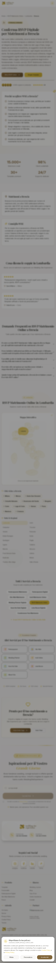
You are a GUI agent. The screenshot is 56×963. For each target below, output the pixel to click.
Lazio (31, 523)
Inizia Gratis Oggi (20, 730)
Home (3, 16)
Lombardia (28, 16)
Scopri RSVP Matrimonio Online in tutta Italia (28, 620)
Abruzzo (32, 549)
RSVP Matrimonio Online (15, 16)
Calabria (32, 544)
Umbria (32, 553)
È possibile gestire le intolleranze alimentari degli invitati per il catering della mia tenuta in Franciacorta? (28, 360)
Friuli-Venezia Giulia (9, 553)
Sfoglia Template (33, 75)
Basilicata (6, 558)
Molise (32, 558)
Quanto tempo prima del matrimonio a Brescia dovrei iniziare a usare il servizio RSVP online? (28, 376)
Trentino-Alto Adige (9, 562)
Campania (6, 527)
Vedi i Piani (38, 730)
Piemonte (33, 531)
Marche (5, 549)
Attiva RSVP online (12, 75)
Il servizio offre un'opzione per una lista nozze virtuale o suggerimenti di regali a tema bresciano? (28, 368)
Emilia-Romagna (8, 536)
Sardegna (6, 540)
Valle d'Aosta (34, 562)
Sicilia (31, 536)
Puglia (32, 540)
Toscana (32, 527)
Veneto (5, 531)
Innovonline (38, 946)
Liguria (5, 544)
